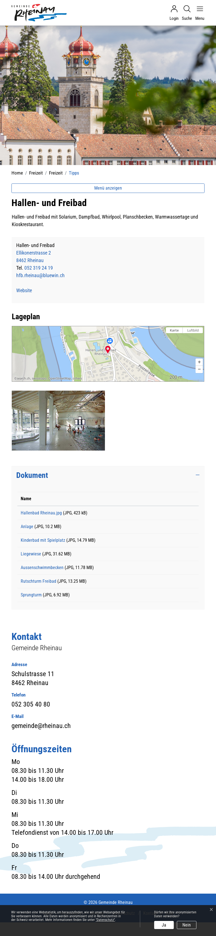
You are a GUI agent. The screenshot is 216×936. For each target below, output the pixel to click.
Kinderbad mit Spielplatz (43, 544)
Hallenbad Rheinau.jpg (41, 513)
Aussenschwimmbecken (42, 575)
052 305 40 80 (30, 718)
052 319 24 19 (38, 268)
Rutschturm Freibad (38, 591)
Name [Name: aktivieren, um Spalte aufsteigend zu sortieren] (26, 498)
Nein (186, 925)
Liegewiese (31, 559)
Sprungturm (31, 606)
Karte (174, 330)
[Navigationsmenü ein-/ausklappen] (198, 12)
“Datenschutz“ (105, 920)
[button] (199, 362)
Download (174, 514)
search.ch (23, 378)
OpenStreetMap (59, 378)
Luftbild (193, 330)
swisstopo (39, 378)
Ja (164, 925)
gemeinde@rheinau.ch (41, 739)
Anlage (27, 528)
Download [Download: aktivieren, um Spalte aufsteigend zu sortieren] (163, 498)
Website (27, 290)
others (77, 378)
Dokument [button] (32, 475)
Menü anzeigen (108, 188)
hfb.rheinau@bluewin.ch (40, 275)
